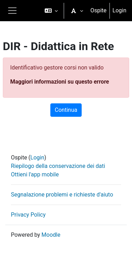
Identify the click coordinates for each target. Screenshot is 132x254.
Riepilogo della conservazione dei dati (58, 166)
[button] (51, 10)
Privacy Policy (28, 214)
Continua (66, 110)
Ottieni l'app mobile (35, 174)
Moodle (51, 234)
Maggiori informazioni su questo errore (59, 81)
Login (119, 10)
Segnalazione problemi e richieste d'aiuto (62, 194)
